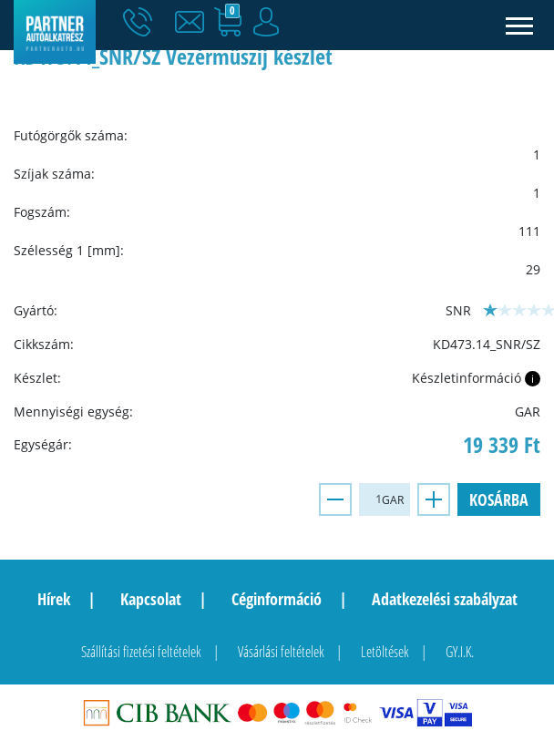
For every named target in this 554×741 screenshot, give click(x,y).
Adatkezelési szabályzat (445, 599)
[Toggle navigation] (519, 25)
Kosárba (498, 499)
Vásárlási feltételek (281, 652)
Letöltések (385, 652)
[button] (194, 23)
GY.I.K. (460, 652)
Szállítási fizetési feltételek (141, 652)
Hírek (53, 599)
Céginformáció (276, 599)
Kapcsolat (150, 599)
